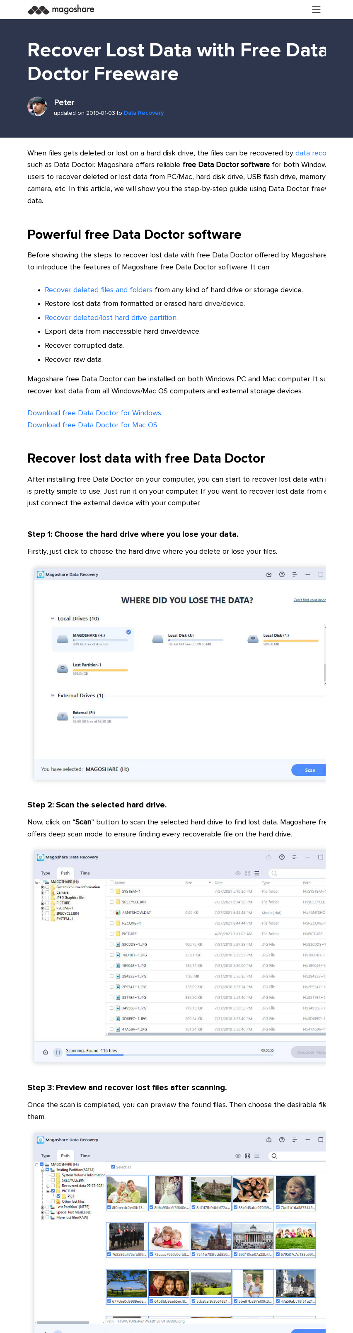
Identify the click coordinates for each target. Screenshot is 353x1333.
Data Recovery (144, 113)
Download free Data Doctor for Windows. (94, 413)
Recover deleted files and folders (98, 290)
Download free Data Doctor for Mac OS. (93, 425)
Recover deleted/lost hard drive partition (110, 318)
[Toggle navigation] (316, 9)
